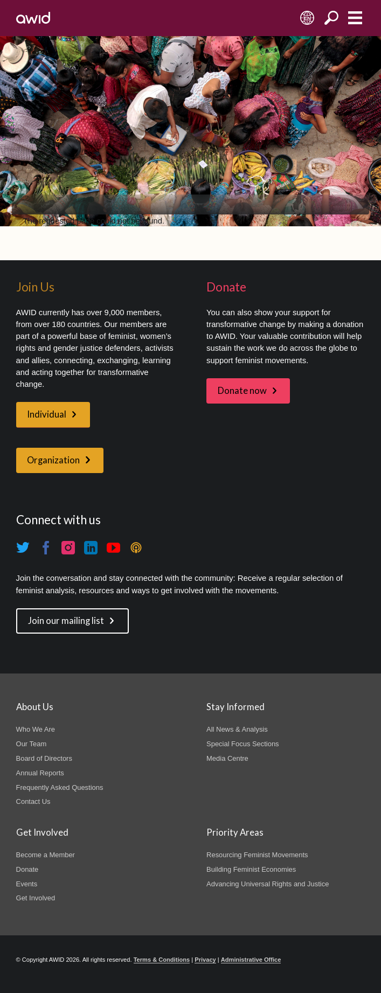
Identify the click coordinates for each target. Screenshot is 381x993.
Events (27, 884)
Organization (53, 460)
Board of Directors (44, 758)
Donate (27, 869)
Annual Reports (40, 773)
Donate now (242, 390)
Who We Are (35, 729)
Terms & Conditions (162, 959)
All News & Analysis (237, 729)
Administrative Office (251, 959)
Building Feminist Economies (251, 869)
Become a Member (45, 855)
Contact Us (33, 801)
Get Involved (36, 898)
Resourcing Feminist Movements (257, 855)
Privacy (205, 959)
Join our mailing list (66, 620)
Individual (46, 414)
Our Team (31, 744)
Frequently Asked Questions (59, 787)
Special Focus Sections (242, 744)
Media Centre (227, 758)
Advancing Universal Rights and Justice (267, 884)
